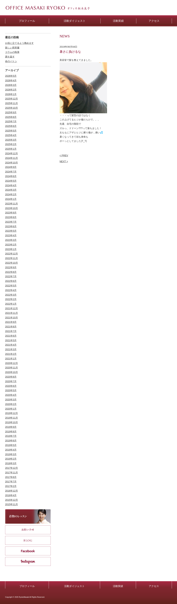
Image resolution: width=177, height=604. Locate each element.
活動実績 (118, 586)
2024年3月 (11, 189)
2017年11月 (11, 472)
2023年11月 (11, 203)
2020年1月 (11, 408)
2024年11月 (11, 158)
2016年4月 (11, 495)
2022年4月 (11, 290)
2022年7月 (11, 276)
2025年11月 (11, 103)
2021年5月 (11, 340)
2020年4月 (11, 395)
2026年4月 (11, 80)
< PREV (64, 155)
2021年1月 (11, 358)
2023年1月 (11, 249)
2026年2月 (11, 89)
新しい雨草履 (12, 47)
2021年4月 (11, 344)
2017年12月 (11, 468)
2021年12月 (11, 308)
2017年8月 (11, 477)
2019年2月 (11, 458)
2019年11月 (11, 417)
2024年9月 (11, 167)
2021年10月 (11, 317)
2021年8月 (11, 326)
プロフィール (27, 586)
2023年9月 (11, 212)
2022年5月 (11, 285)
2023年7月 (11, 221)
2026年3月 (11, 85)
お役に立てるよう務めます (19, 43)
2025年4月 (11, 135)
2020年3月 (11, 399)
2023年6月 (11, 226)
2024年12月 (11, 153)
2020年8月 (11, 376)
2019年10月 (11, 422)
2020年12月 (11, 363)
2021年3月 (11, 349)
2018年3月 (11, 463)
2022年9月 (11, 267)
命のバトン (11, 61)
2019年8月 (11, 431)
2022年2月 (11, 299)
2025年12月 (11, 98)
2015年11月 (11, 504)
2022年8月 (11, 272)
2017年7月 (11, 481)
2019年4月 (11, 449)
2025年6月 (11, 126)
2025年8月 (11, 117)
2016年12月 (11, 490)
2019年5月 (11, 445)
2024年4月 (11, 185)
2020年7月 (11, 381)
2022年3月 (11, 294)
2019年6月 (11, 440)
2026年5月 (11, 76)
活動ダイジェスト (74, 586)
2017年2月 (11, 486)
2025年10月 (11, 107)
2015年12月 (11, 500)
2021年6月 (11, 335)
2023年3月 (11, 240)
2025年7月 (11, 121)
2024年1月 (11, 199)
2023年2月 (11, 244)
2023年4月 (11, 235)
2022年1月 (11, 303)
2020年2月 (11, 404)
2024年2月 (11, 194)
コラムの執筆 (12, 52)
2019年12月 (11, 413)
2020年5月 (11, 390)
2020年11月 (11, 367)
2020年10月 (11, 372)
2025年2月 (11, 144)
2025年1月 (11, 148)
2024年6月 (11, 176)
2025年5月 (11, 130)
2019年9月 (11, 427)
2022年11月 (11, 258)
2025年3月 (11, 139)
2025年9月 (11, 112)
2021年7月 (11, 331)
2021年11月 (11, 313)
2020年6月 (11, 386)
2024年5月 (11, 180)
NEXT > (64, 161)
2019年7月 (11, 436)
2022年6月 (11, 281)
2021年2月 (11, 354)
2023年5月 (11, 230)
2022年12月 (11, 253)
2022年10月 (11, 262)
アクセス (154, 586)
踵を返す (10, 56)
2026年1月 (11, 94)
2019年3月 (11, 454)
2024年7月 (11, 171)
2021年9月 (11, 322)
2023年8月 (11, 217)
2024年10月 (11, 162)
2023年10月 (11, 208)
